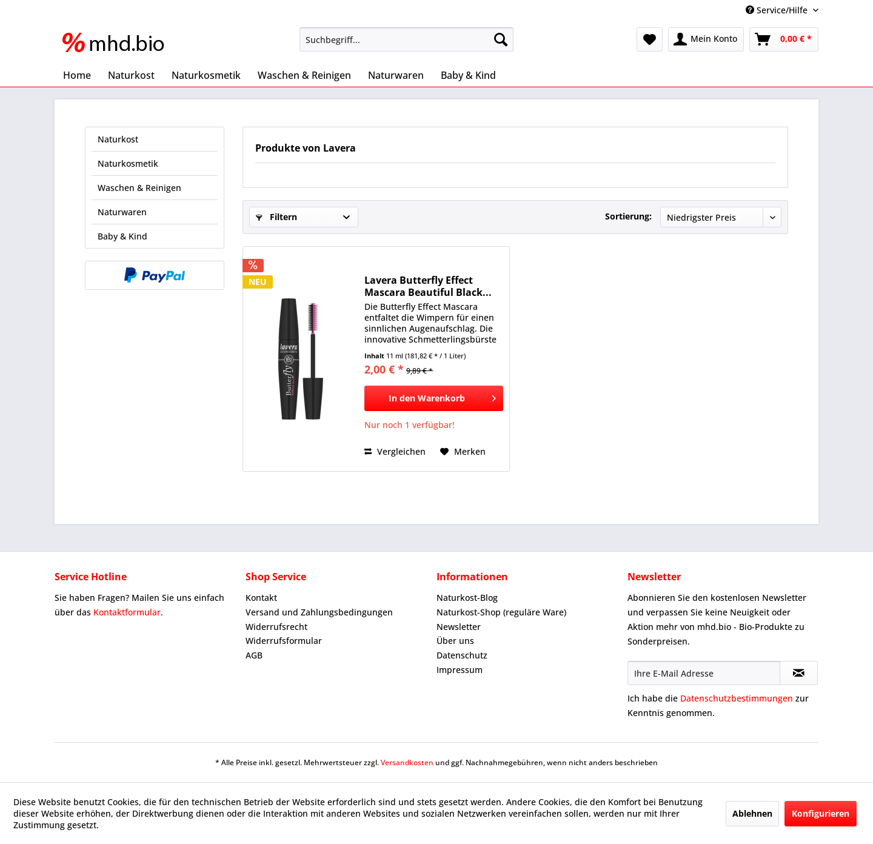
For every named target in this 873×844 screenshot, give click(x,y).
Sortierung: (628, 216)
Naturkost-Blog (467, 597)
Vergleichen (395, 451)
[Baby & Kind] (468, 75)
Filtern (276, 217)
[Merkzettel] (650, 39)
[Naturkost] (131, 75)
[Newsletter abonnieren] (799, 673)
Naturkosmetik (128, 163)
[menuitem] (406, 39)
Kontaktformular (127, 612)
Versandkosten (407, 762)
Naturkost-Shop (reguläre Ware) (501, 612)
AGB (254, 655)
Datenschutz (461, 655)
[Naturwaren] (396, 75)
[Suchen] (500, 39)
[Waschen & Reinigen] (304, 75)
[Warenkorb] (783, 39)
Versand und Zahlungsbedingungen (319, 612)
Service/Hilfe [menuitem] (778, 10)
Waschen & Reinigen (139, 187)
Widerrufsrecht (276, 626)
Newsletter (458, 626)
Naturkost (118, 139)
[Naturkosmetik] (206, 75)
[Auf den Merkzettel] (463, 451)
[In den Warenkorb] (433, 398)
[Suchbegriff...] (406, 39)
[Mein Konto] (706, 39)
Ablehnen (752, 813)
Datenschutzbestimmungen (736, 698)
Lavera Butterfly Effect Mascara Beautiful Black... (428, 286)
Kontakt (261, 597)
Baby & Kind (122, 236)
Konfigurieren (820, 813)
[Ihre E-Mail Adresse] (703, 673)
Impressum (459, 669)
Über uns (455, 640)
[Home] (77, 75)
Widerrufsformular (284, 640)
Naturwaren (122, 212)
